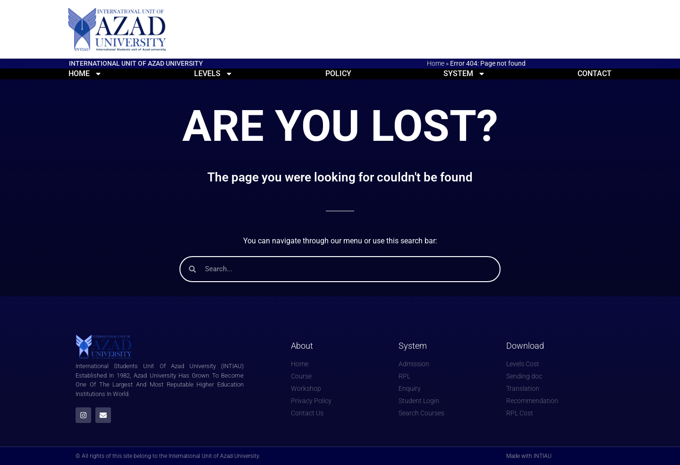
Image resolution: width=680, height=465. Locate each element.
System (464, 73)
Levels (213, 73)
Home (435, 63)
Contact (595, 73)
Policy (338, 73)
